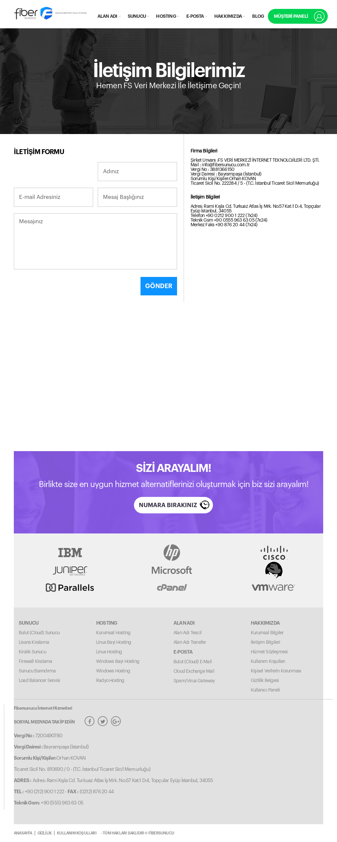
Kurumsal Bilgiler (267, 633)
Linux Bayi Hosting (113, 642)
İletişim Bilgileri (265, 642)
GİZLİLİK (45, 833)
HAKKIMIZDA (229, 16)
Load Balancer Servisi (39, 680)
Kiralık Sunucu (32, 652)
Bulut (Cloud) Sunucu (39, 633)
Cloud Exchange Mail (193, 671)
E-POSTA (196, 16)
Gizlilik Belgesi (265, 680)
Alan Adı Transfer (189, 642)
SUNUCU (138, 16)
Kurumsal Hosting (113, 633)
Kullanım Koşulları (268, 661)
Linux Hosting (109, 652)
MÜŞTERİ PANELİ (291, 16)
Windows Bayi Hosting (117, 661)
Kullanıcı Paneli (265, 690)
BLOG (258, 16)
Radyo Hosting (110, 680)
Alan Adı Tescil (187, 633)
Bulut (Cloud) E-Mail (192, 662)
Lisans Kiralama (34, 642)
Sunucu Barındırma (37, 671)
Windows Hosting (113, 671)
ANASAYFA (23, 833)
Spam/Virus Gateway (194, 681)
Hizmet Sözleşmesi (269, 652)
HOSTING (167, 16)
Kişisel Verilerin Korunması (276, 671)
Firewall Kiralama (35, 661)
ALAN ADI (108, 16)
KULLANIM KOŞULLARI (76, 833)
